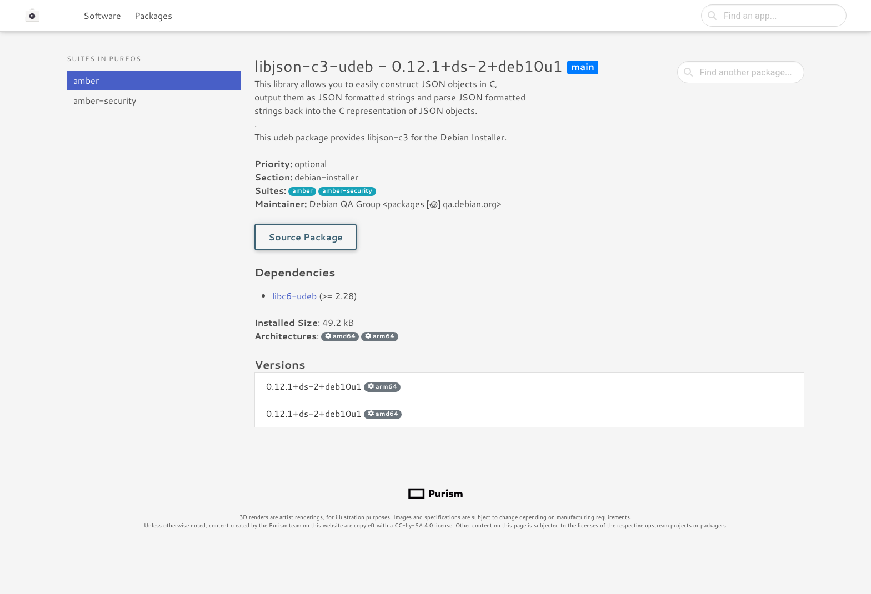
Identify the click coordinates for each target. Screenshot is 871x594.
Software (102, 15)
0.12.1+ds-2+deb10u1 (333, 386)
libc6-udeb (294, 295)
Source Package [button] (305, 236)
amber (86, 80)
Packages (153, 15)
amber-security (104, 100)
